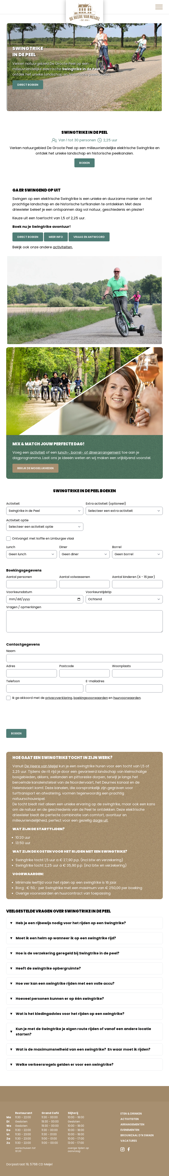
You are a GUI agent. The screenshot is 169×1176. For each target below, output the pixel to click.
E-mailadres (95, 681)
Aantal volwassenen (74, 577)
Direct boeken (27, 237)
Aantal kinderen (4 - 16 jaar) (133, 577)
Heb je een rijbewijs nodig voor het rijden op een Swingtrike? (71, 922)
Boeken (84, 163)
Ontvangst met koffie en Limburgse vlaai (43, 538)
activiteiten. (63, 247)
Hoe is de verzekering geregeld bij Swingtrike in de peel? (67, 953)
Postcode (66, 666)
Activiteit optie (17, 520)
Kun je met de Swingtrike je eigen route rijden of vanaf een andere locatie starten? (83, 1031)
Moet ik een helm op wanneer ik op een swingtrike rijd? (66, 938)
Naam (10, 651)
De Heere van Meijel (41, 766)
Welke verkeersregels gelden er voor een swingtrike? (65, 1064)
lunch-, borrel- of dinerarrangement (89, 452)
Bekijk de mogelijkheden (35, 468)
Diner (63, 547)
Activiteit (13, 503)
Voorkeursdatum (19, 592)
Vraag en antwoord (89, 237)
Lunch (10, 547)
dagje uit (100, 820)
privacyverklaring (58, 698)
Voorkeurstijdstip (99, 592)
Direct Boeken (27, 85)
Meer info (56, 237)
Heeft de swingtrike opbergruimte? (48, 968)
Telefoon (13, 681)
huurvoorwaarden (127, 698)
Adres (10, 666)
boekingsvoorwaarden (90, 698)
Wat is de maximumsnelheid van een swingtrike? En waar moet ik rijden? (83, 1049)
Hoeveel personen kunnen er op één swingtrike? (60, 998)
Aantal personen (19, 577)
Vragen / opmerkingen (23, 607)
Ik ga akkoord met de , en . (76, 698)
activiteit (37, 452)
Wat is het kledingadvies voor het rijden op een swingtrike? (70, 1013)
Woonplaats (121, 666)
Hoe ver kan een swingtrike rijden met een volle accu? (65, 983)
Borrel (116, 547)
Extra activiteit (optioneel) (106, 503)
